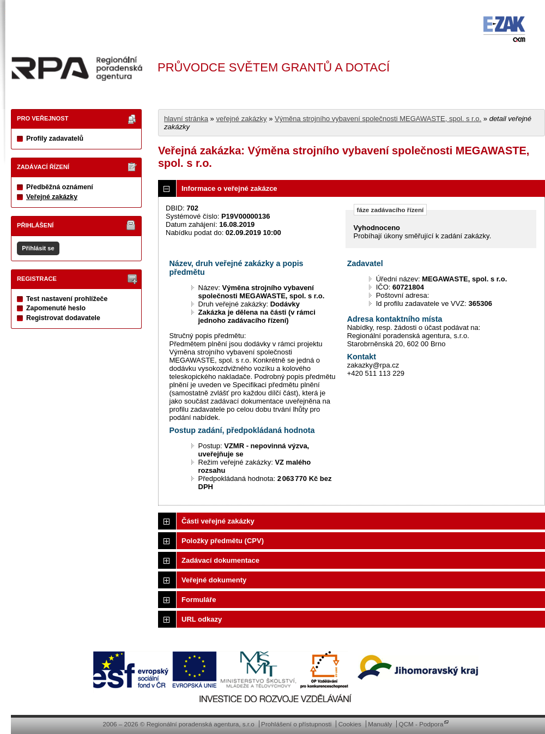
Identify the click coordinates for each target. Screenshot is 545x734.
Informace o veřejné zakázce (229, 188)
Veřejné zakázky (51, 197)
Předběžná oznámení (59, 187)
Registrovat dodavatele (63, 318)
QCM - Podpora (421, 723)
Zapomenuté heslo (56, 308)
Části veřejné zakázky (218, 521)
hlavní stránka (186, 119)
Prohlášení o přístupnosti (296, 723)
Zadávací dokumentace (220, 560)
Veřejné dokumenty (213, 580)
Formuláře (198, 599)
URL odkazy (201, 619)
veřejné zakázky (241, 119)
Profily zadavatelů (54, 138)
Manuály (380, 723)
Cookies (349, 723)
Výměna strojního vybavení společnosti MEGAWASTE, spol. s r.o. (378, 119)
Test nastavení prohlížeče (66, 299)
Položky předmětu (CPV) (222, 541)
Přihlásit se (38, 248)
